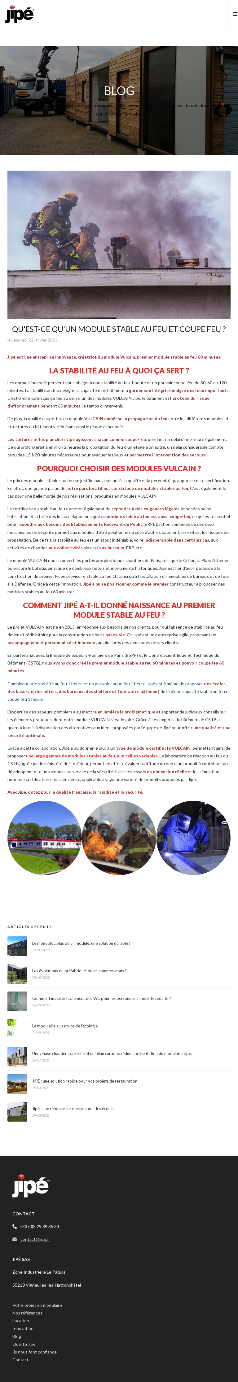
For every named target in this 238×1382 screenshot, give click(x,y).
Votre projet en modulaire (37, 1305)
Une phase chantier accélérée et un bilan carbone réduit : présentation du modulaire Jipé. (112, 1053)
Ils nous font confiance (34, 1351)
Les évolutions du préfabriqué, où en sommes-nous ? (79, 970)
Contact (20, 1359)
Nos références (27, 1312)
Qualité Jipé (24, 1344)
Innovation (22, 1328)
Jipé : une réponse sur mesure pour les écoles (72, 1108)
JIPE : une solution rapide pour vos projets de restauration (84, 1081)
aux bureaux (111, 547)
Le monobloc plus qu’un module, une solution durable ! (81, 943)
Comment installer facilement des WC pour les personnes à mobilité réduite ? (101, 998)
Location (20, 1320)
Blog (16, 1336)
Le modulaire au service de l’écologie (65, 1025)
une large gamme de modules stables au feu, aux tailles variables (92, 755)
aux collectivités (66, 547)
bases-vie (115, 634)
